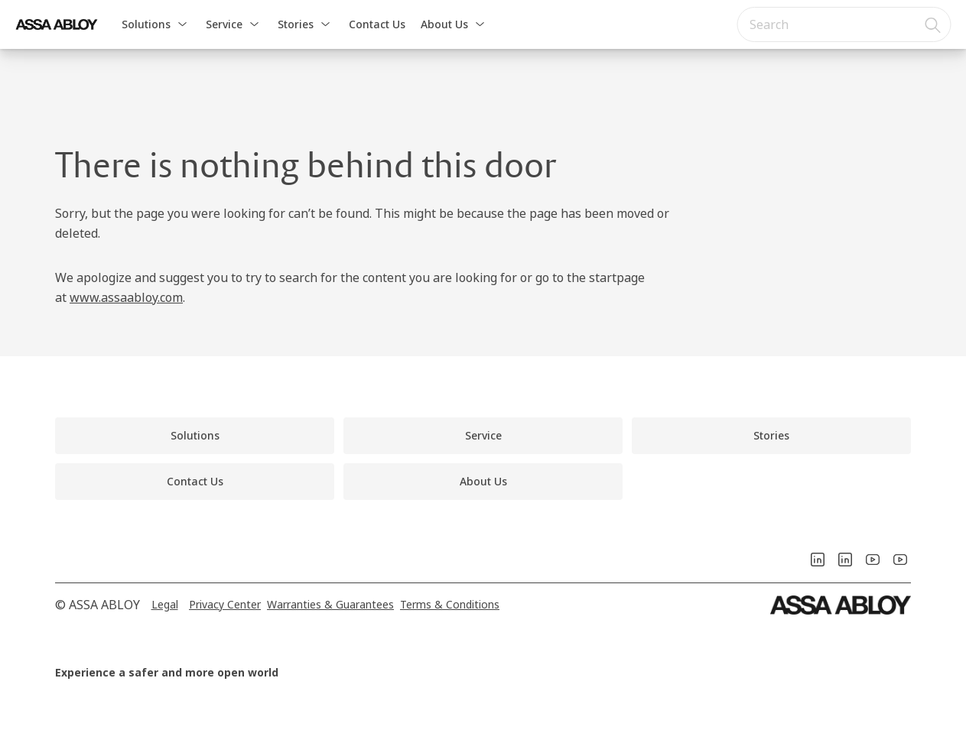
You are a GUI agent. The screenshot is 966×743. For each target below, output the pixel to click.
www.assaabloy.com (126, 297)
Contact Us (377, 24)
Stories (296, 24)
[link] (194, 435)
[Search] (933, 24)
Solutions (146, 24)
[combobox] (844, 24)
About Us (444, 24)
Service (224, 24)
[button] (182, 24)
